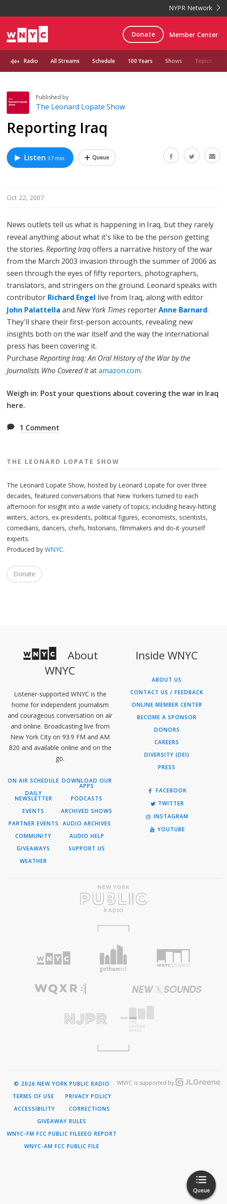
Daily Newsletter (33, 796)
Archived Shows (86, 811)
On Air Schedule (33, 780)
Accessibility (34, 1109)
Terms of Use (33, 1096)
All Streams (65, 61)
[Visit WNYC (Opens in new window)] (54, 958)
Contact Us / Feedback (166, 692)
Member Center (193, 34)
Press (167, 767)
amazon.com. (120, 370)
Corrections (89, 1109)
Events (33, 811)
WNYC (54, 549)
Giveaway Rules (61, 1121)
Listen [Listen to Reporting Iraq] (38, 158)
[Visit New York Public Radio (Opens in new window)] (113, 898)
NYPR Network (194, 8)
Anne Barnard (182, 310)
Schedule (103, 61)
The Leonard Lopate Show (80, 107)
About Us (167, 680)
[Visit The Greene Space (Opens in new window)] (167, 1019)
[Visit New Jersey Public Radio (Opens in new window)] (60, 1019)
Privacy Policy (88, 1096)
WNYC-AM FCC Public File (61, 1146)
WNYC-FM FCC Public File (44, 1134)
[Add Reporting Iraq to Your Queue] (97, 157)
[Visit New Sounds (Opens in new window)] (167, 989)
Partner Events (34, 823)
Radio (31, 61)
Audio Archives (87, 823)
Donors (167, 730)
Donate (143, 34)
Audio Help (86, 836)
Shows (173, 61)
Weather (33, 861)
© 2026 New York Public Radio (62, 1084)
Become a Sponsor (167, 717)
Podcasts (87, 798)
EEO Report (99, 1134)
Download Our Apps (87, 783)
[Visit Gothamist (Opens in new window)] (114, 958)
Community (33, 836)
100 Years (140, 61)
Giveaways (33, 848)
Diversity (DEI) (166, 755)
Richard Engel (71, 297)
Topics (203, 61)
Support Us (87, 848)
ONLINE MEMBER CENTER (167, 705)
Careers (166, 742)
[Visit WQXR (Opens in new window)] (60, 989)
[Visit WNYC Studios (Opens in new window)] (173, 958)
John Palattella (33, 310)
